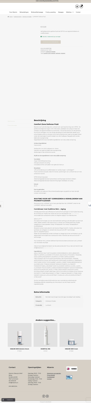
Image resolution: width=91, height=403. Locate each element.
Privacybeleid (51, 375)
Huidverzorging (17, 16)
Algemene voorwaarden (54, 373)
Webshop (69, 12)
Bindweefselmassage (37, 12)
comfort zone (47, 53)
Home (11, 16)
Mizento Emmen (48, 248)
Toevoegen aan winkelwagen (50, 42)
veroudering (75, 213)
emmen (53, 53)
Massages (60, 12)
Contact (78, 12)
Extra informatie (12, 125)
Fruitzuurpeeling (51, 12)
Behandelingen (24, 12)
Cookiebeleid (50, 377)
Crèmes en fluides (26, 16)
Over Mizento (13, 12)
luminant (58, 53)
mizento (63, 53)
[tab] (19, 121)
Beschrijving (11, 121)
